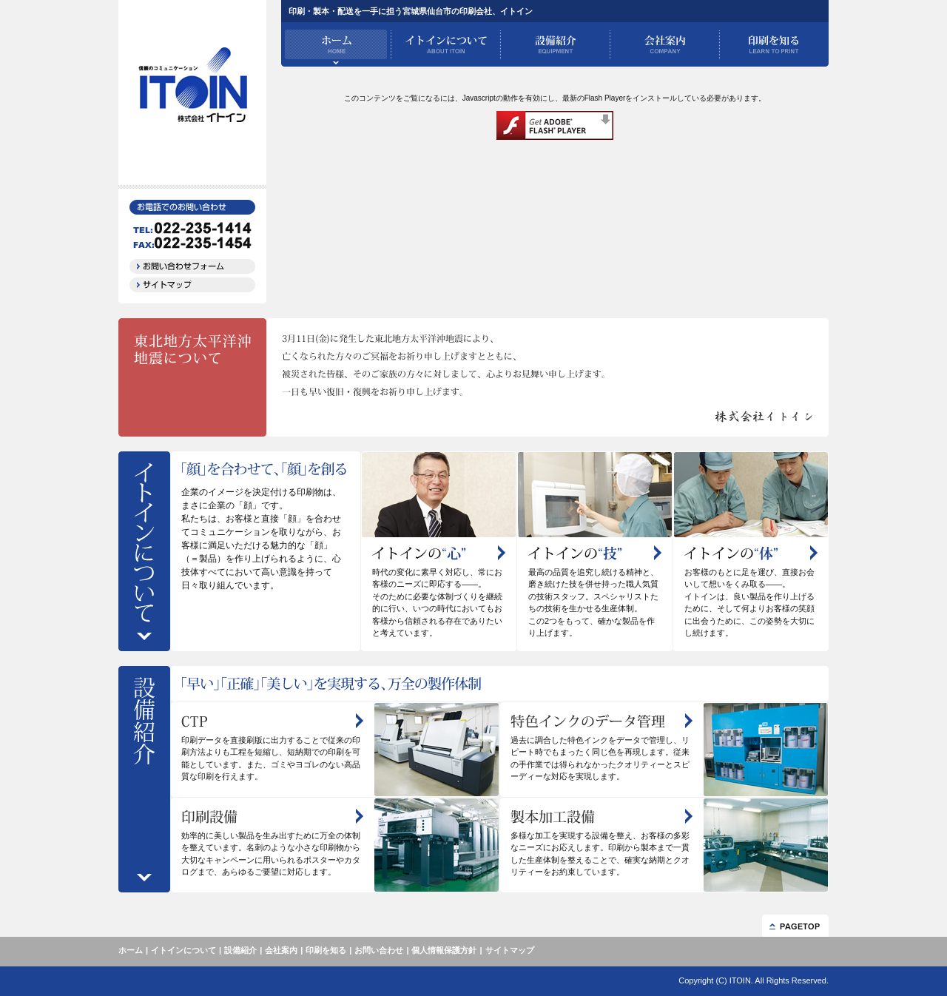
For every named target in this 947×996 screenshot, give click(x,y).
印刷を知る (326, 950)
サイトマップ (509, 950)
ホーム (130, 950)
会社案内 (281, 950)
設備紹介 (240, 950)
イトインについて (183, 950)
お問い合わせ (378, 950)
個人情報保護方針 (443, 950)
